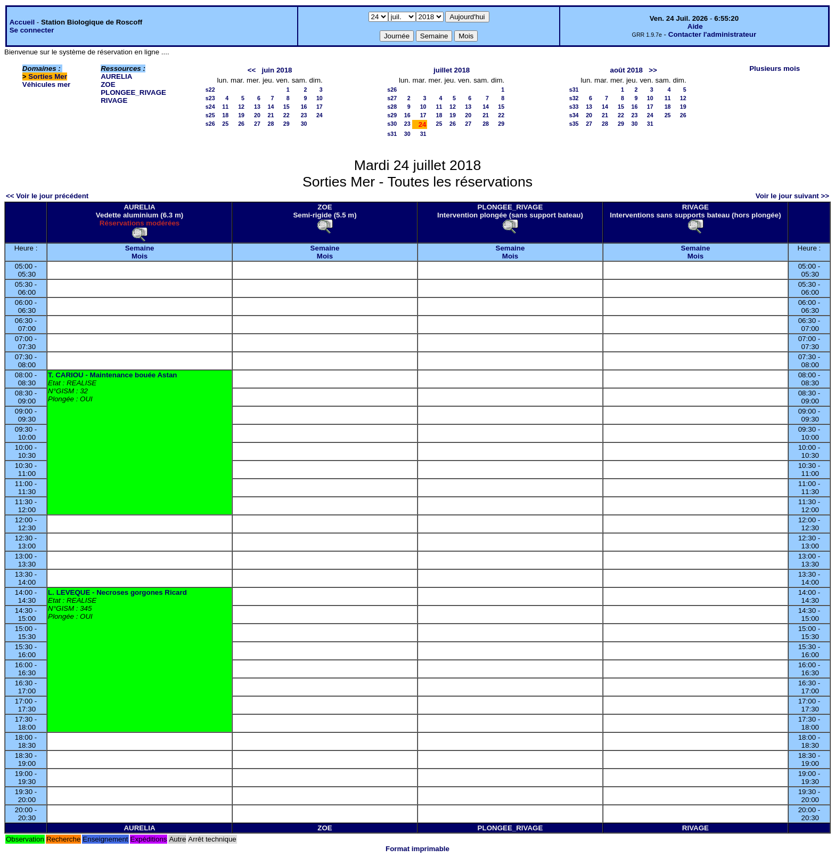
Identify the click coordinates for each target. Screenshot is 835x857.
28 (271, 123)
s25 (210, 115)
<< (252, 70)
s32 (574, 98)
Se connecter (32, 30)
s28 (392, 106)
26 (241, 123)
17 (319, 106)
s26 (210, 123)
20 (257, 115)
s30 (392, 123)
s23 (210, 98)
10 (319, 98)
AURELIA (116, 76)
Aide (695, 26)
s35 (574, 123)
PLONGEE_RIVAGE (133, 92)
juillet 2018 (451, 70)
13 (257, 106)
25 (225, 123)
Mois (140, 256)
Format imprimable (417, 849)
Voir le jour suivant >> (792, 196)
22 (286, 115)
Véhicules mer (46, 84)
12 (241, 106)
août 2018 (626, 70)
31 (423, 134)
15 (286, 106)
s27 (392, 98)
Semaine (139, 248)
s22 (210, 89)
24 (319, 115)
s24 (210, 106)
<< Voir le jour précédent (47, 196)
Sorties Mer (47, 76)
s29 (392, 115)
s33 (574, 106)
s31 (392, 134)
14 (271, 106)
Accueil (22, 22)
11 (225, 106)
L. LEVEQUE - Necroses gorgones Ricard (117, 592)
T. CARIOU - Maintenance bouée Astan (112, 375)
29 (286, 123)
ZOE (108, 84)
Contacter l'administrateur (712, 34)
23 (304, 115)
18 (225, 115)
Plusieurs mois (774, 68)
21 (271, 115)
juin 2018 (276, 70)
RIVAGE (114, 100)
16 (304, 106)
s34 (574, 115)
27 (257, 123)
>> (653, 70)
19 (241, 115)
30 (304, 123)
